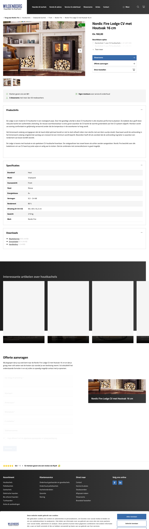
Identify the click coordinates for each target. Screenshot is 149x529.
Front (50, 17)
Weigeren (131, 515)
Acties (98, 7)
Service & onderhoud (72, 7)
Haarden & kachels (39, 7)
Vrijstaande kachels (39, 17)
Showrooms (88, 7)
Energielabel (13, 241)
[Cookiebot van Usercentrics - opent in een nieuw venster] (13, 525)
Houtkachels (26, 17)
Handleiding (13, 244)
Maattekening (14, 238)
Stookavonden (81, 489)
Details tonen (112, 525)
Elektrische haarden (10, 493)
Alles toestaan (131, 502)
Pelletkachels (8, 486)
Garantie (43, 493)
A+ (81, 24)
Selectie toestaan (131, 509)
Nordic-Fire (58, 17)
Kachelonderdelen (46, 489)
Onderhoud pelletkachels (49, 486)
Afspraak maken (82, 493)
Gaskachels (7, 489)
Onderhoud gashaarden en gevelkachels (55, 482)
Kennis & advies (55, 7)
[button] (80, 51)
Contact (106, 7)
